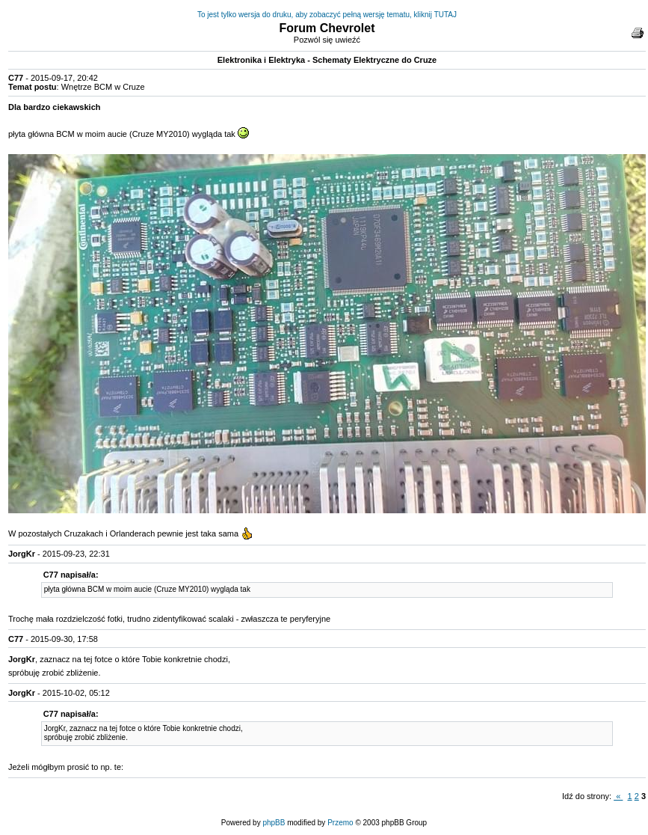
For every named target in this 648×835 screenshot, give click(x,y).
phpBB (273, 823)
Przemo (340, 823)
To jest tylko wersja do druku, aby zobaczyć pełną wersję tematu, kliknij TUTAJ (327, 14)
